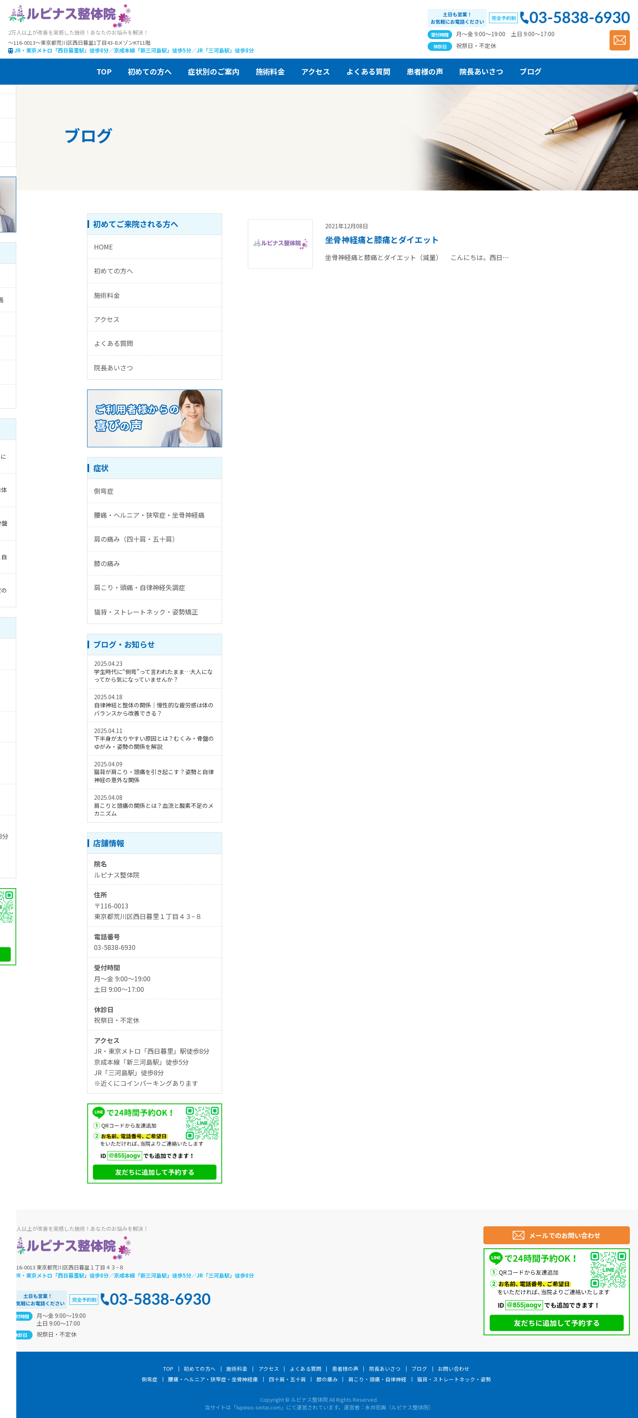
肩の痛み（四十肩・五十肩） (136, 539)
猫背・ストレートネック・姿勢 (454, 1379)
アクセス (107, 319)
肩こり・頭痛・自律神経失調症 (139, 587)
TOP (168, 1369)
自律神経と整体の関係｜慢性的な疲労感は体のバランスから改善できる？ (154, 709)
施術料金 (107, 295)
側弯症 (104, 491)
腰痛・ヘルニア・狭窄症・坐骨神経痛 (149, 515)
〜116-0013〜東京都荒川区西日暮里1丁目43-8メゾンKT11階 (79, 42)
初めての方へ (113, 271)
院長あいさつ (113, 367)
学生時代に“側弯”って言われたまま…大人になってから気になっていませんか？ (153, 675)
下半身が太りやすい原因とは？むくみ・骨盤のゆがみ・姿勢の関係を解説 (154, 742)
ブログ (419, 1369)
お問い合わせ (454, 1369)
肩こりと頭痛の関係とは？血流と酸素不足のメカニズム (154, 809)
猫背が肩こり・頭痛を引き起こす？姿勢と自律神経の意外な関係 (154, 776)
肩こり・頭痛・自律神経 (377, 1379)
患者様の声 (345, 1369)
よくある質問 (113, 343)
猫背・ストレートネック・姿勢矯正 (146, 612)
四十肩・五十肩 (287, 1379)
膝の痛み (107, 563)
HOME (103, 247)
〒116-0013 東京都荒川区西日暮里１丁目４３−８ (66, 1267)
